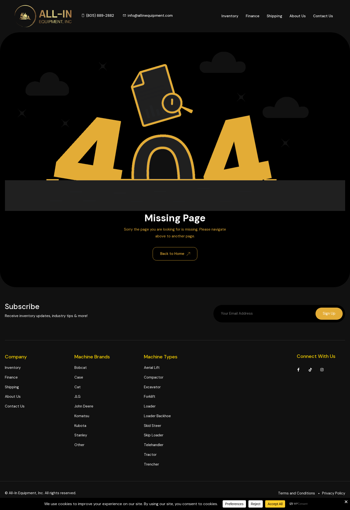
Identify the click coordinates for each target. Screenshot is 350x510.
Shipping (274, 16)
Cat (77, 387)
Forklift (149, 396)
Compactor (153, 377)
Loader (150, 406)
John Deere (83, 406)
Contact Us (323, 16)
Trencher (151, 464)
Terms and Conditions (296, 493)
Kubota (80, 425)
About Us (297, 16)
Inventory (229, 16)
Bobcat (80, 367)
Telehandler (153, 444)
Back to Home (175, 253)
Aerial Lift (152, 367)
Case (78, 377)
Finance (252, 16)
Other (79, 444)
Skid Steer (152, 425)
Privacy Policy (333, 493)
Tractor (150, 454)
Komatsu (81, 416)
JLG (77, 396)
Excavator (152, 387)
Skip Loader (153, 435)
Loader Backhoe (157, 416)
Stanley (80, 435)
